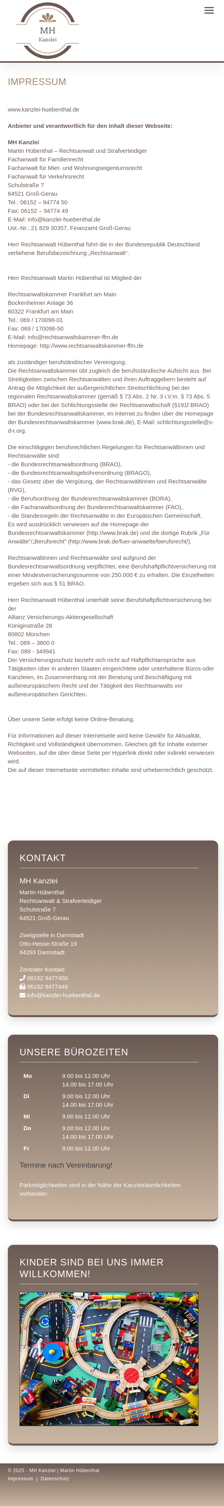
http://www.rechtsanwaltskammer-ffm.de (92, 345)
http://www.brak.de (112, 532)
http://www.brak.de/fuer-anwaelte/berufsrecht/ (129, 541)
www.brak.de (115, 422)
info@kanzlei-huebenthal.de (64, 219)
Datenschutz (55, 1478)
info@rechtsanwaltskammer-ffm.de (73, 337)
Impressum (20, 1478)
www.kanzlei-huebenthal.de (43, 109)
